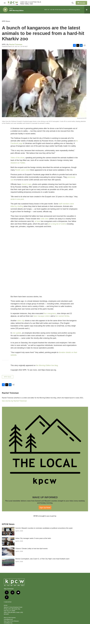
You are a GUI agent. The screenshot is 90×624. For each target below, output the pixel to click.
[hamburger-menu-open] (5, 3)
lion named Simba (62, 316)
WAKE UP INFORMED (45, 497)
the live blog (47, 365)
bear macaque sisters (42, 316)
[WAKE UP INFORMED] (45, 450)
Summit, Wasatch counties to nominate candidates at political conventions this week (44, 528)
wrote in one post (17, 199)
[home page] (13, 3)
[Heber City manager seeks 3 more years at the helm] (8, 541)
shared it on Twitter (18, 163)
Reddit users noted (22, 170)
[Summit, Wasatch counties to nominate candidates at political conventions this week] (8, 531)
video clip (20, 321)
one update (16, 333)
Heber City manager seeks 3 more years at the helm (33, 538)
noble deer (44, 219)
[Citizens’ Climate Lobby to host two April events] (8, 552)
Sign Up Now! (45, 507)
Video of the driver (17, 158)
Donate (82, 3)
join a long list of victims (57, 224)
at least (37, 221)
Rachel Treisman (15, 44)
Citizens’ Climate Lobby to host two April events (31, 548)
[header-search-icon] (72, 3)
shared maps (26, 184)
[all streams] (87, 9)
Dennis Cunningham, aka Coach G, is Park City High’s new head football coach (42, 559)
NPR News (6, 21)
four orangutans (50, 313)
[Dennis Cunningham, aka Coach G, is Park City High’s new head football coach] (8, 562)
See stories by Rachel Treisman (14, 401)
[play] (5, 10)
